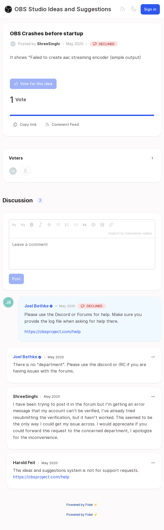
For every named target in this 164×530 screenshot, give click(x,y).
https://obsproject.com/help (52, 331)
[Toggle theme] (134, 9)
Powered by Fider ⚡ (82, 505)
